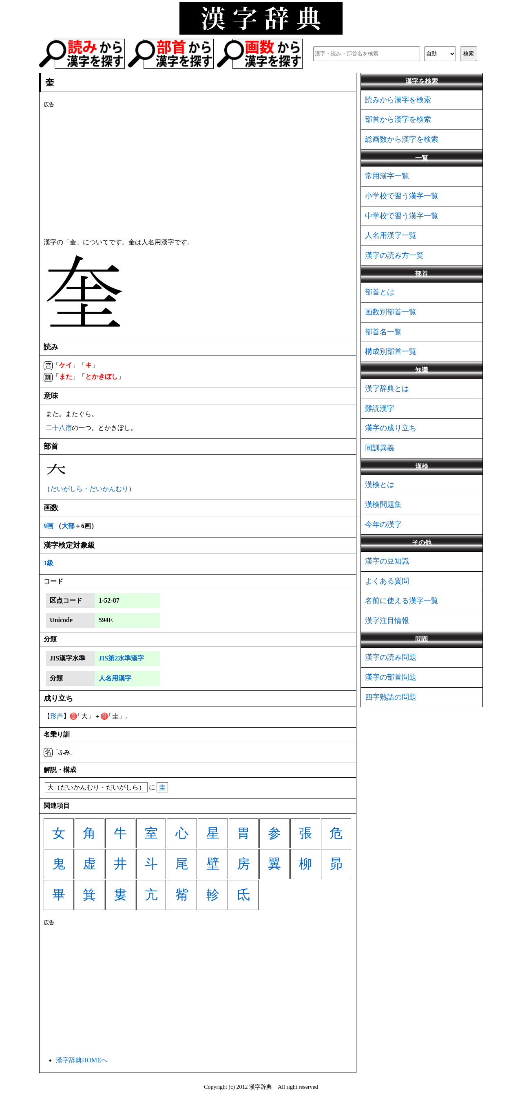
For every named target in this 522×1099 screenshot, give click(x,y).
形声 (56, 716)
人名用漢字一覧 (390, 235)
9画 (48, 525)
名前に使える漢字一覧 (401, 601)
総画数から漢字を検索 (401, 139)
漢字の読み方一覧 (394, 255)
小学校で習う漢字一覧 (401, 196)
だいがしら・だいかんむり (89, 488)
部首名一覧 (383, 332)
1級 (48, 562)
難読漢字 (379, 408)
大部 (68, 525)
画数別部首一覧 (390, 312)
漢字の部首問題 (390, 677)
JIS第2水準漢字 (121, 658)
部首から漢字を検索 (398, 119)
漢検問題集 (383, 504)
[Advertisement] (198, 171)
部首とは (379, 292)
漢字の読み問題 (390, 657)
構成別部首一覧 (390, 351)
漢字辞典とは (387, 388)
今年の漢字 (383, 524)
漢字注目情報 (387, 620)
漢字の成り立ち (390, 428)
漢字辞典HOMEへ (82, 1060)
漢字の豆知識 (387, 561)
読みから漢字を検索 (398, 100)
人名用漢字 (115, 678)
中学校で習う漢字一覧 (401, 216)
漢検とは (379, 484)
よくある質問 (387, 581)
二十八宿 (59, 427)
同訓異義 (379, 448)
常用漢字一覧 (387, 176)
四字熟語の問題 (390, 697)
